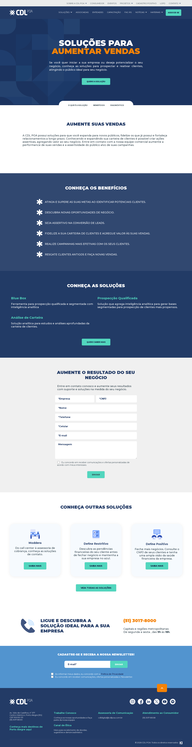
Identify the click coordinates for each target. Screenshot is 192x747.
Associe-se (173, 13)
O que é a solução (78, 105)
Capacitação (114, 12)
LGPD (162, 3)
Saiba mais (35, 566)
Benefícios (99, 105)
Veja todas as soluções (96, 588)
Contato (173, 3)
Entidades (97, 12)
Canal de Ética (62, 725)
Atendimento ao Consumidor (160, 713)
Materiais (155, 12)
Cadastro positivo (146, 3)
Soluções (64, 12)
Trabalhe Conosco (65, 713)
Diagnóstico (117, 105)
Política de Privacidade (112, 674)
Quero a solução (96, 81)
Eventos (112, 3)
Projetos (125, 3)
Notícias (140, 12)
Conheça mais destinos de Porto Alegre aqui (26, 728)
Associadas (82, 12)
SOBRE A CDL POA (75, 3)
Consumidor (97, 3)
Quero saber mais (96, 342)
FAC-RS (128, 12)
